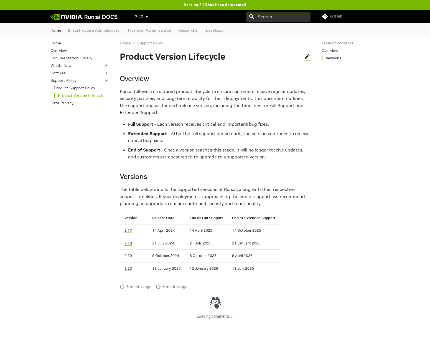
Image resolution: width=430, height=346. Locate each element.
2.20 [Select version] (139, 16)
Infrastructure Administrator (94, 30)
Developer (215, 30)
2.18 (128, 243)
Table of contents (337, 43)
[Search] (278, 17)
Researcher (188, 30)
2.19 (128, 255)
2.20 (128, 268)
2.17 (128, 230)
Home (55, 30)
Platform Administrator (150, 30)
